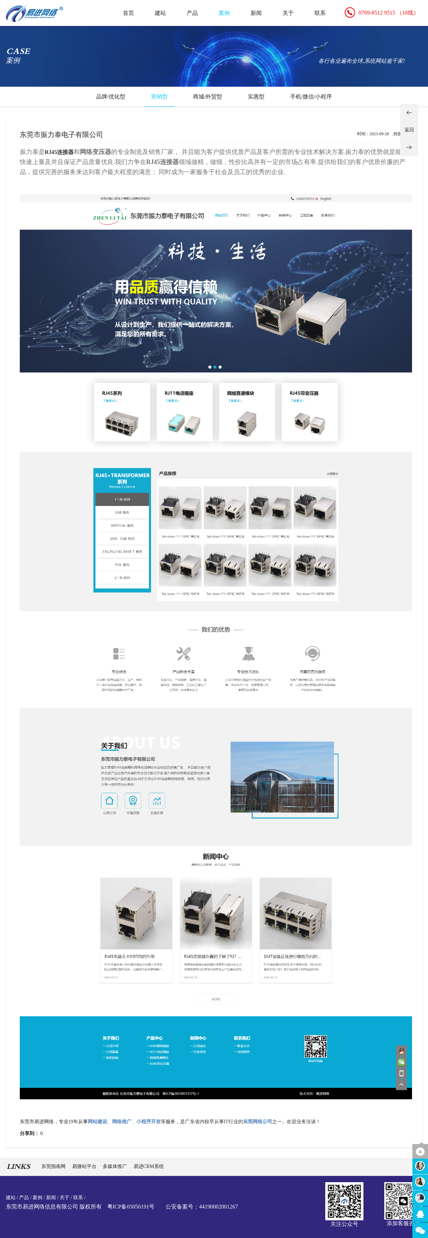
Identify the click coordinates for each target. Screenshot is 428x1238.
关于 (288, 13)
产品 (192, 13)
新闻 (256, 13)
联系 (320, 13)
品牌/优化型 (110, 97)
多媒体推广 (115, 1166)
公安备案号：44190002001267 (202, 1207)
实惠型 (256, 97)
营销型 (159, 97)
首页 (128, 13)
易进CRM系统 (149, 1166)
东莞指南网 (54, 1166)
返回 (409, 129)
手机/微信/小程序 (311, 97)
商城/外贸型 (207, 97)
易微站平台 (85, 1166)
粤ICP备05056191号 (131, 1207)
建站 (160, 13)
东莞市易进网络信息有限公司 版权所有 (54, 1207)
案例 (224, 13)
